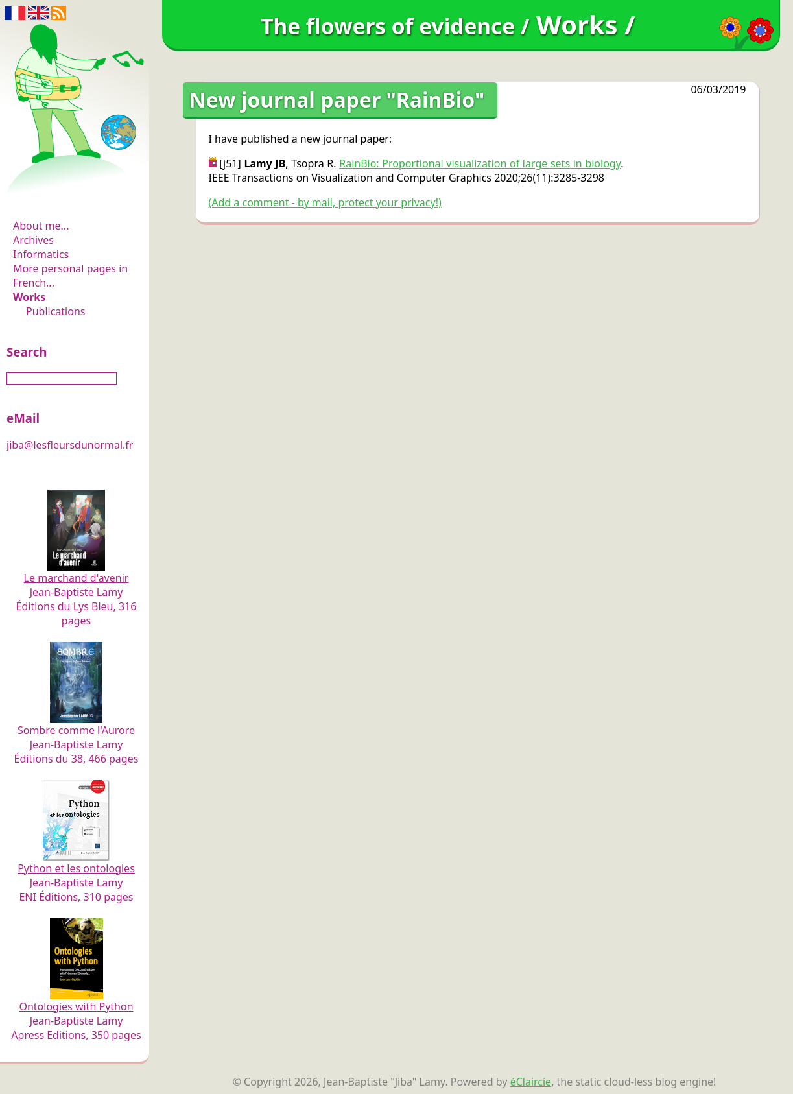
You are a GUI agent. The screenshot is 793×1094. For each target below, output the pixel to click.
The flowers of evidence (76, 190)
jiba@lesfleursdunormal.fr (69, 445)
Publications (55, 311)
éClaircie (531, 1082)
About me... (41, 226)
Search (26, 352)
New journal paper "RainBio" (337, 99)
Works (29, 297)
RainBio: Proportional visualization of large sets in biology (480, 163)
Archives (33, 240)
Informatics (41, 254)
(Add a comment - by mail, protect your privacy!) (325, 202)
